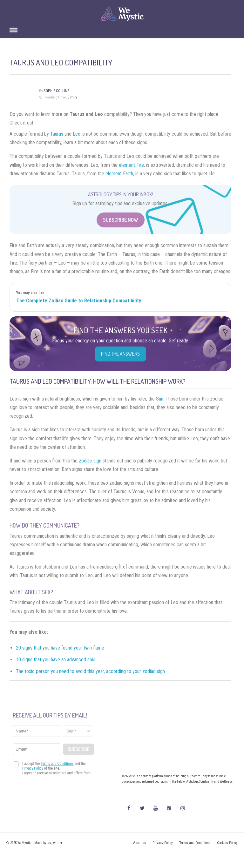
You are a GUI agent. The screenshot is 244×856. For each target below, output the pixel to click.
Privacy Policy (162, 843)
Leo (76, 134)
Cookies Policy (227, 843)
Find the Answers (120, 354)
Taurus (56, 134)
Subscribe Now (120, 220)
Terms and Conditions (195, 843)
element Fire (131, 165)
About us (139, 843)
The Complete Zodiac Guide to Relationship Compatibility (78, 301)
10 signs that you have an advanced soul (55, 660)
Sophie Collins (57, 90)
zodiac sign (90, 461)
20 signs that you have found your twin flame (60, 648)
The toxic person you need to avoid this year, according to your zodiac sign (90, 671)
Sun (159, 399)
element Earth (119, 174)
